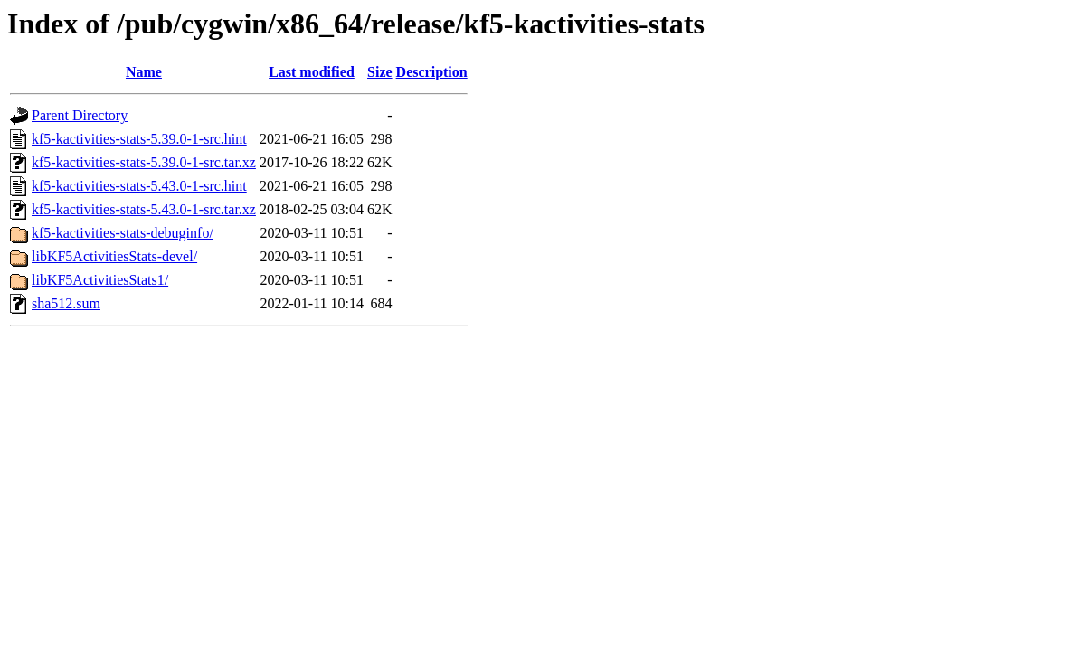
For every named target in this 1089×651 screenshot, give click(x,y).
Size (380, 72)
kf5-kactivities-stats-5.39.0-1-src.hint (139, 138)
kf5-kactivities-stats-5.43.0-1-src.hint (139, 185)
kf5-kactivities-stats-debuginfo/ (122, 233)
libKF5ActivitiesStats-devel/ (114, 256)
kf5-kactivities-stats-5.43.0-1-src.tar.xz (144, 209)
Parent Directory (80, 115)
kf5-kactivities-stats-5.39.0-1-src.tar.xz (144, 162)
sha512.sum (66, 303)
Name (144, 72)
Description (432, 72)
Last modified (312, 72)
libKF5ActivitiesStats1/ (100, 280)
